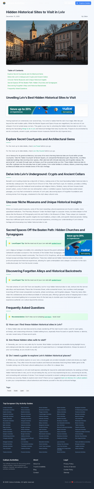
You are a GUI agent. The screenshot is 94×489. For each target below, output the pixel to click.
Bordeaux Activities (62, 420)
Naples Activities (7, 418)
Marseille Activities (44, 442)
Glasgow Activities (26, 420)
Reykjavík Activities (8, 414)
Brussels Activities (80, 414)
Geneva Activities (7, 431)
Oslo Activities (79, 418)
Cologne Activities (8, 438)
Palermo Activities (80, 427)
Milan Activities (61, 414)
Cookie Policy (68, 470)
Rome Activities (43, 407)
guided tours (56, 243)
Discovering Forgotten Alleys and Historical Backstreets (27, 86)
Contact (36, 472)
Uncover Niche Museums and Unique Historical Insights (27, 80)
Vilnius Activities (25, 429)
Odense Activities (44, 438)
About (47, 3)
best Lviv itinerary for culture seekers (74, 378)
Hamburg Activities (26, 418)
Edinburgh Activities (8, 416)
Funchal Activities (7, 444)
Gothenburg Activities (9, 436)
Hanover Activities (62, 434)
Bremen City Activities (81, 436)
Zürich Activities (43, 444)
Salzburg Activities (62, 438)
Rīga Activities (7, 427)
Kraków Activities (43, 416)
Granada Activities (44, 436)
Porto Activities (61, 416)
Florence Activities (80, 412)
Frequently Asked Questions (17, 88)
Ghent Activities (79, 448)
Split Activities (43, 429)
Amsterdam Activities (8, 409)
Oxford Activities (25, 423)
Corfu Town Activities (45, 446)
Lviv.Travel (36, 146)
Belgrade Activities (44, 425)
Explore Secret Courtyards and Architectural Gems (25, 74)
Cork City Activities (62, 446)
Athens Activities (61, 412)
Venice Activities (25, 409)
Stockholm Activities (8, 420)
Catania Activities (25, 448)
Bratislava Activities (62, 436)
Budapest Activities (80, 407)
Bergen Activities (25, 434)
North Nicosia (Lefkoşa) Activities (27, 439)
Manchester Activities (45, 434)
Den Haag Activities (80, 438)
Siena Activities (43, 452)
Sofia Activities (79, 434)
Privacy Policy (68, 464)
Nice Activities (7, 423)
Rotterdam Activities (80, 420)
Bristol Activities (79, 423)
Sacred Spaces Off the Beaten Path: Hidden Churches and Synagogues (32, 83)
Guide (16, 390)
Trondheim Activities (26, 446)
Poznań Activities (25, 452)
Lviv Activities (24, 442)
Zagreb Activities (43, 431)
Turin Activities (7, 448)
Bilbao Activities (43, 423)
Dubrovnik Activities (80, 429)
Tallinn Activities (79, 425)
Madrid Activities (25, 412)
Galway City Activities (63, 444)
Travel (9, 390)
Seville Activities (43, 427)
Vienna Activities (43, 420)
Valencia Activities (26, 425)
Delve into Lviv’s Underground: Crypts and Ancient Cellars (28, 77)
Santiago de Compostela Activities (64, 449)
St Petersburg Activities (81, 409)
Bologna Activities (80, 444)
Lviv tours (47, 317)
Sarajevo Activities (8, 434)
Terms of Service (70, 467)
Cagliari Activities (79, 446)
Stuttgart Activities (8, 442)
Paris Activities (25, 407)
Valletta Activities (25, 436)
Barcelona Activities (44, 409)
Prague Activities (43, 412)
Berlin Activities (61, 407)
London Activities (7, 407)
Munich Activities (79, 416)
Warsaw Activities (25, 416)
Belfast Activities (61, 418)
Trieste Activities (7, 452)
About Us (36, 464)
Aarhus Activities (61, 431)
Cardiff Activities (7, 429)
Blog (41, 3)
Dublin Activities (7, 412)
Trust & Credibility (39, 467)
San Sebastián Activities (63, 423)
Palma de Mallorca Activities (82, 442)
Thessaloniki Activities (27, 444)
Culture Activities (13, 3)
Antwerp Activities (8, 446)
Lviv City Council (38, 151)
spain (22, 390)
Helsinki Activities (44, 418)
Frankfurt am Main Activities (82, 431)
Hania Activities (43, 448)
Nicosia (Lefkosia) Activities (64, 427)
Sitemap (66, 472)
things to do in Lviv (28, 129)
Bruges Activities (25, 427)
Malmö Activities (61, 429)
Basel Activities (61, 452)
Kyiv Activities (61, 425)
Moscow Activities (26, 414)
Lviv (28, 390)
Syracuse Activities (80, 452)
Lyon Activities (61, 442)
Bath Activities (6, 425)
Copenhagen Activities (45, 414)
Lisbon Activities (61, 409)
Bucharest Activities (26, 431)
